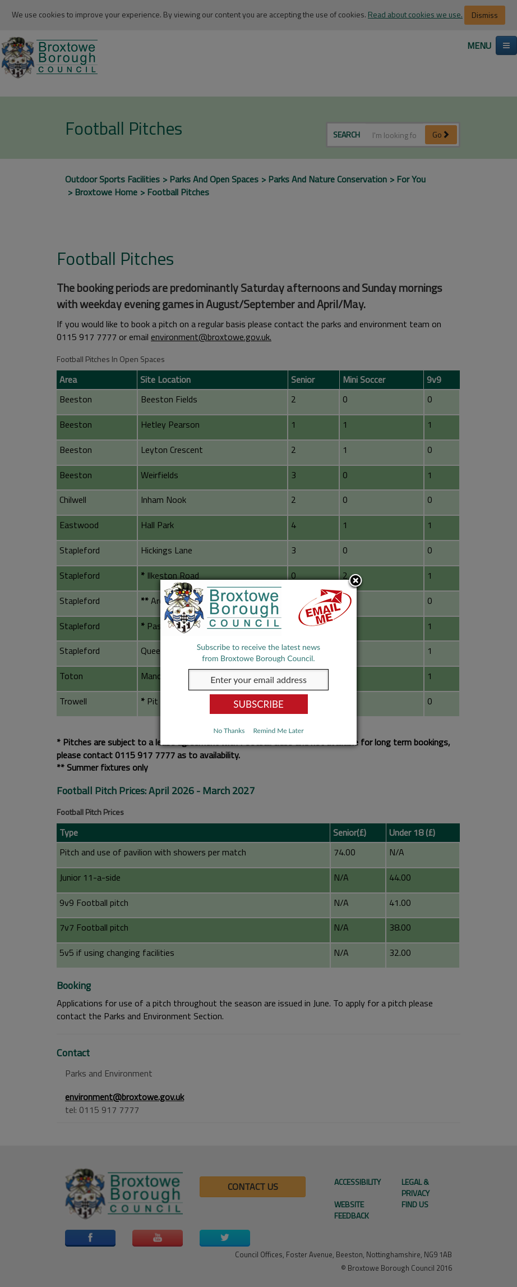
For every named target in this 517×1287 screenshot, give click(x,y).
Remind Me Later (278, 730)
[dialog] (258, 662)
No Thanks (228, 730)
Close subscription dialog (355, 581)
